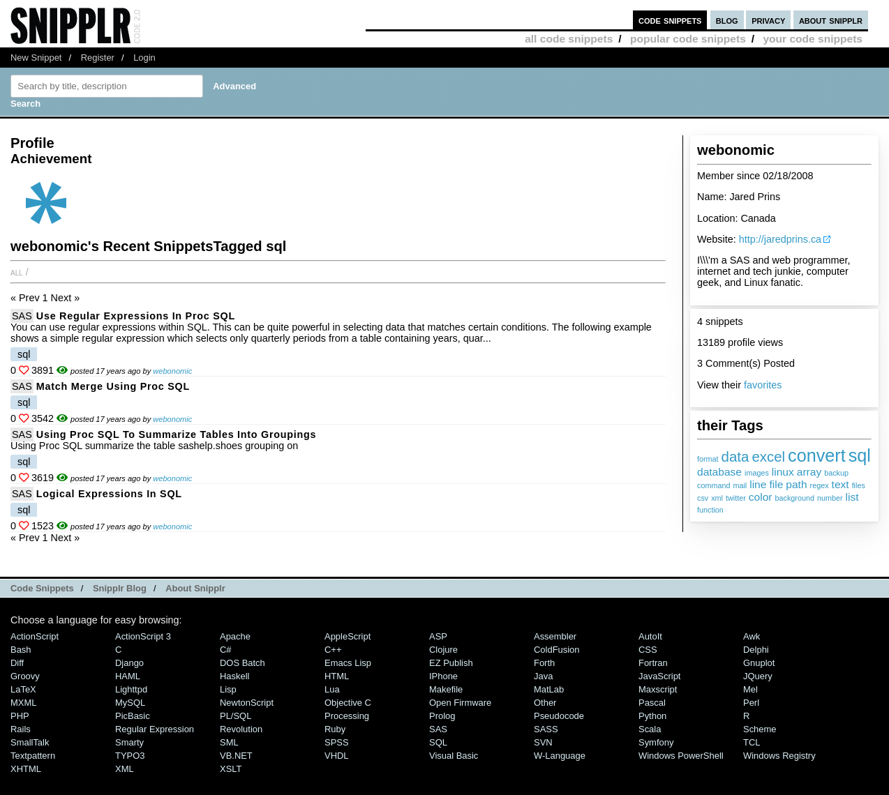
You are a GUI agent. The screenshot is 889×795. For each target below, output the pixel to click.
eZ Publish (451, 663)
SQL (438, 742)
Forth (544, 663)
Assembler (555, 636)
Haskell (234, 676)
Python (652, 716)
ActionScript (34, 636)
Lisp (228, 689)
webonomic (172, 371)
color (760, 497)
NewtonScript (247, 702)
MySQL (130, 702)
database (719, 472)
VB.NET (236, 755)
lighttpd (131, 689)
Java (543, 676)
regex (819, 485)
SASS (546, 729)
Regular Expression (154, 729)
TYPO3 (129, 755)
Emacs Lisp (347, 663)
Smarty (129, 742)
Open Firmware (460, 702)
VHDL (336, 755)
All (16, 272)
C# (226, 649)
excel (768, 456)
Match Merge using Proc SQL (113, 386)
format (708, 459)
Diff (17, 663)
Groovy (25, 676)
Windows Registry (779, 755)
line (757, 484)
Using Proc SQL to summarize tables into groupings (176, 434)
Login (144, 57)
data (735, 456)
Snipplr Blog (120, 588)
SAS (22, 315)
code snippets (670, 20)
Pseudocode (559, 716)
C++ (332, 649)
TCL (751, 742)
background (794, 498)
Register (97, 57)
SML (229, 742)
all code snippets (569, 39)
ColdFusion (557, 649)
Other (545, 702)
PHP (19, 716)
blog (727, 20)
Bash (20, 649)
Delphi (756, 649)
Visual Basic (453, 755)
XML (124, 769)
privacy (768, 20)
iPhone (443, 676)
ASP (438, 636)
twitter (736, 498)
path (796, 484)
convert (817, 455)
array (809, 472)
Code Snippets (42, 588)
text (840, 484)
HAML (127, 676)
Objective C (347, 702)
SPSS (336, 742)
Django (129, 663)
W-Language (559, 755)
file (776, 484)
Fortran (653, 663)
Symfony (655, 742)
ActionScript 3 (143, 636)
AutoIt (650, 636)
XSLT (230, 769)
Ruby (334, 729)
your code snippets (812, 39)
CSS (647, 649)
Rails (20, 729)
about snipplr (830, 20)
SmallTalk (29, 742)
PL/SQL (235, 716)
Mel (750, 689)
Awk (751, 636)
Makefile (446, 689)
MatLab (549, 689)
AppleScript (347, 636)
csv (702, 498)
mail (740, 485)
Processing (346, 716)
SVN (543, 742)
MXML (23, 702)
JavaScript (659, 676)
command (713, 485)
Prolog (442, 716)
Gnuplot (759, 663)
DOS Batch (242, 663)
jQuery (757, 676)
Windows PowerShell (681, 755)
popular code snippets (688, 39)
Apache (235, 636)
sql (860, 455)
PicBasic (132, 716)
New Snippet (35, 57)
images (757, 473)
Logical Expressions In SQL (109, 493)
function (710, 510)
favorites (763, 385)
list (852, 497)
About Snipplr (195, 588)
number (830, 498)
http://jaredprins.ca (780, 239)
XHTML (25, 769)
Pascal (652, 702)
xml (717, 498)
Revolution (241, 729)
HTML (336, 676)
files (858, 485)
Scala (649, 729)
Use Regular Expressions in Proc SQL (135, 315)
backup (836, 473)
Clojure (443, 649)
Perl (751, 702)
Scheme (760, 729)
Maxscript (657, 689)
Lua (332, 689)
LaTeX (23, 689)
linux (783, 472)
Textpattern (32, 755)
